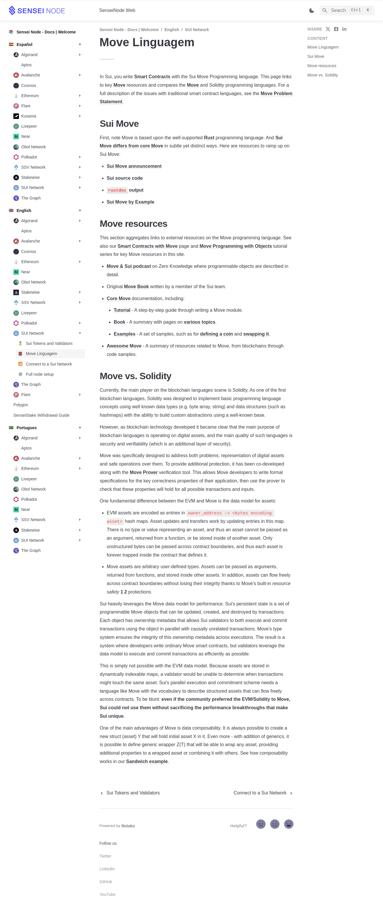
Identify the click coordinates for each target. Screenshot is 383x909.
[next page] (263, 793)
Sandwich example (147, 761)
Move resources (321, 65)
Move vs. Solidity (322, 75)
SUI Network (197, 29)
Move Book (136, 286)
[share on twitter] (328, 29)
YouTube (107, 894)
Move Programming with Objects (235, 246)
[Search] (347, 10)
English (172, 29)
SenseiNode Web (117, 10)
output (135, 190)
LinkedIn (107, 869)
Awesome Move (124, 345)
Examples (125, 333)
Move (119, 85)
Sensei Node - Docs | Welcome (129, 29)
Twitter (105, 856)
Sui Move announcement (134, 166)
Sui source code (125, 178)
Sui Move (315, 56)
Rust (209, 137)
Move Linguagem (323, 47)
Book (119, 322)
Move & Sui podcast (129, 266)
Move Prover (144, 472)
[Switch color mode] (311, 10)
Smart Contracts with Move (147, 246)
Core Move (119, 298)
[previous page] (129, 793)
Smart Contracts (152, 76)
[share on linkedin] (344, 29)
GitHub (105, 881)
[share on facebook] (336, 29)
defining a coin (216, 333)
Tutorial (122, 310)
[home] (49, 10)
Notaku (128, 826)
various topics (199, 322)
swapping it (256, 333)
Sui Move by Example (130, 201)
